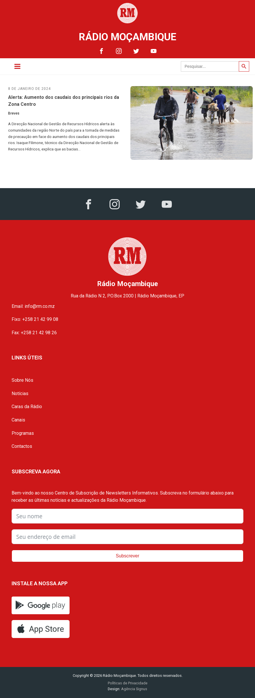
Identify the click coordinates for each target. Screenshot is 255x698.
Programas (23, 433)
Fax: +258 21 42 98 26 (34, 332)
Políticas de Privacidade (127, 683)
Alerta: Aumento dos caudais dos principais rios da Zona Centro (63, 100)
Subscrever (127, 555)
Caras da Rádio (27, 406)
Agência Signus (133, 689)
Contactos (22, 446)
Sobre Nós (22, 380)
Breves (13, 113)
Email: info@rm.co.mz (33, 306)
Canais (18, 420)
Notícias (20, 393)
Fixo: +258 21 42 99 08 (35, 319)
